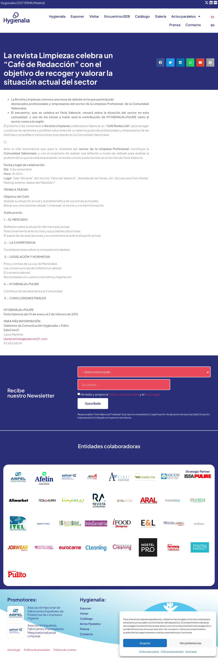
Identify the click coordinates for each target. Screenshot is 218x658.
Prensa (174, 25)
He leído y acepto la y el (120, 394)
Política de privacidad (172, 651)
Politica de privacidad (124, 394)
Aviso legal (190, 651)
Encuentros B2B (117, 16)
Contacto (193, 25)
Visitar (94, 16)
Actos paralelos (186, 16)
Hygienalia (57, 16)
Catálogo (142, 16)
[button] (160, 62)
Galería (160, 16)
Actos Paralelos (90, 623)
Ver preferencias (190, 643)
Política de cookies (149, 651)
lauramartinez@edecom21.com (25, 339)
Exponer (77, 16)
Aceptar (145, 643)
